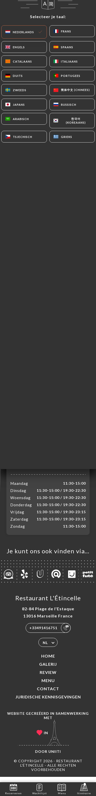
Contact (48, 694)
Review (48, 677)
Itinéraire (84, 789)
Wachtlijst (39, 789)
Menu (48, 685)
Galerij (48, 669)
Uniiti (54, 757)
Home (48, 661)
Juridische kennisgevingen (48, 702)
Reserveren (13, 789)
